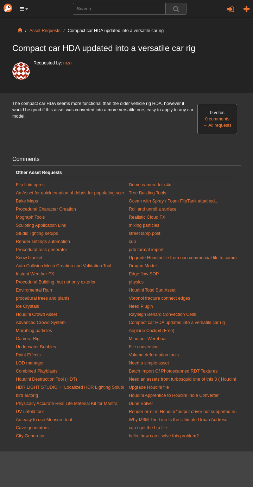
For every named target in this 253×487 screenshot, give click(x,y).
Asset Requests (45, 30)
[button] (23, 9)
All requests (217, 125)
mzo (67, 63)
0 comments (217, 119)
